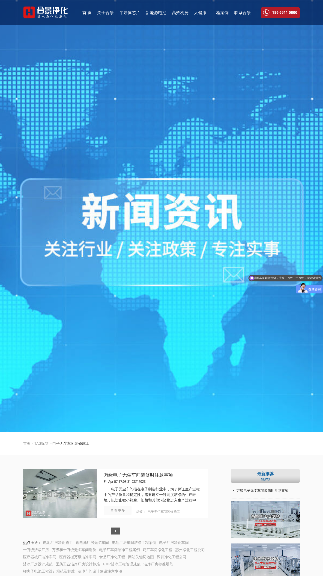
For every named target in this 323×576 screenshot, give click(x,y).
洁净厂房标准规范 (158, 564)
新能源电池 (156, 12)
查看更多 (117, 510)
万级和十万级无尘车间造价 (74, 550)
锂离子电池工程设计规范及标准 (49, 571)
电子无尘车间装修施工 (164, 511)
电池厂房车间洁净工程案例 (134, 542)
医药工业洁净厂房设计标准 (78, 564)
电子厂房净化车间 (174, 542)
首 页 (87, 12)
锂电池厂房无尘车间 (92, 542)
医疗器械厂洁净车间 (39, 557)
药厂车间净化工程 (157, 550)
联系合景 (242, 12)
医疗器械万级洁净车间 (77, 557)
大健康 (200, 12)
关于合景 (105, 12)
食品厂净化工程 (112, 557)
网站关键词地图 (141, 557)
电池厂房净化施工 (58, 542)
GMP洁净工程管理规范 (122, 564)
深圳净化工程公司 (171, 557)
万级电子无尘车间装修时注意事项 (138, 475)
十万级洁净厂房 (36, 550)
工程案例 (220, 12)
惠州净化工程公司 (190, 550)
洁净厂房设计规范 (38, 564)
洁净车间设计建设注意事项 (100, 571)
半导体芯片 (129, 12)
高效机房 (180, 12)
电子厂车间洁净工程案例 (119, 550)
